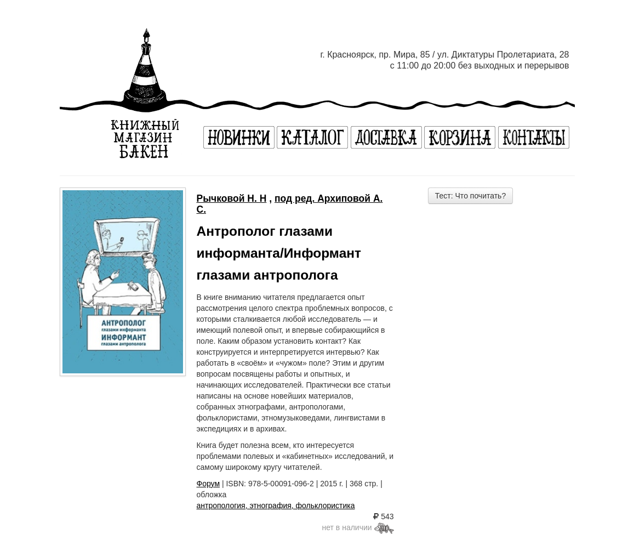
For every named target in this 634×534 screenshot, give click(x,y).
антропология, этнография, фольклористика (276, 505)
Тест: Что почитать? (470, 195)
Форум (208, 483)
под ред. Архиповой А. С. (290, 204)
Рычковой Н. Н (232, 198)
